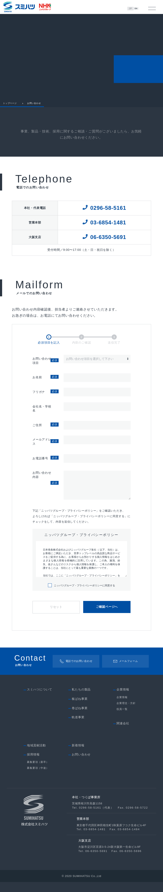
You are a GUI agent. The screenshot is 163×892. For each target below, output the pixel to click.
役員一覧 (122, 719)
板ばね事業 (79, 708)
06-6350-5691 (108, 241)
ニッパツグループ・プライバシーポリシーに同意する (81, 595)
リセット (56, 617)
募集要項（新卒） (38, 771)
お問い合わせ (81, 764)
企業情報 (122, 707)
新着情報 (78, 755)
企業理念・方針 (126, 713)
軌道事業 (78, 727)
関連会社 (123, 733)
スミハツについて (39, 699)
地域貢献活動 (36, 755)
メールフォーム (126, 671)
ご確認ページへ (107, 617)
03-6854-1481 (108, 226)
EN (137, 8)
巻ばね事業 (79, 718)
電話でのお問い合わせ (75, 671)
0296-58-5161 (108, 212)
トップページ (10, 107)
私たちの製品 (81, 699)
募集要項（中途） (38, 777)
